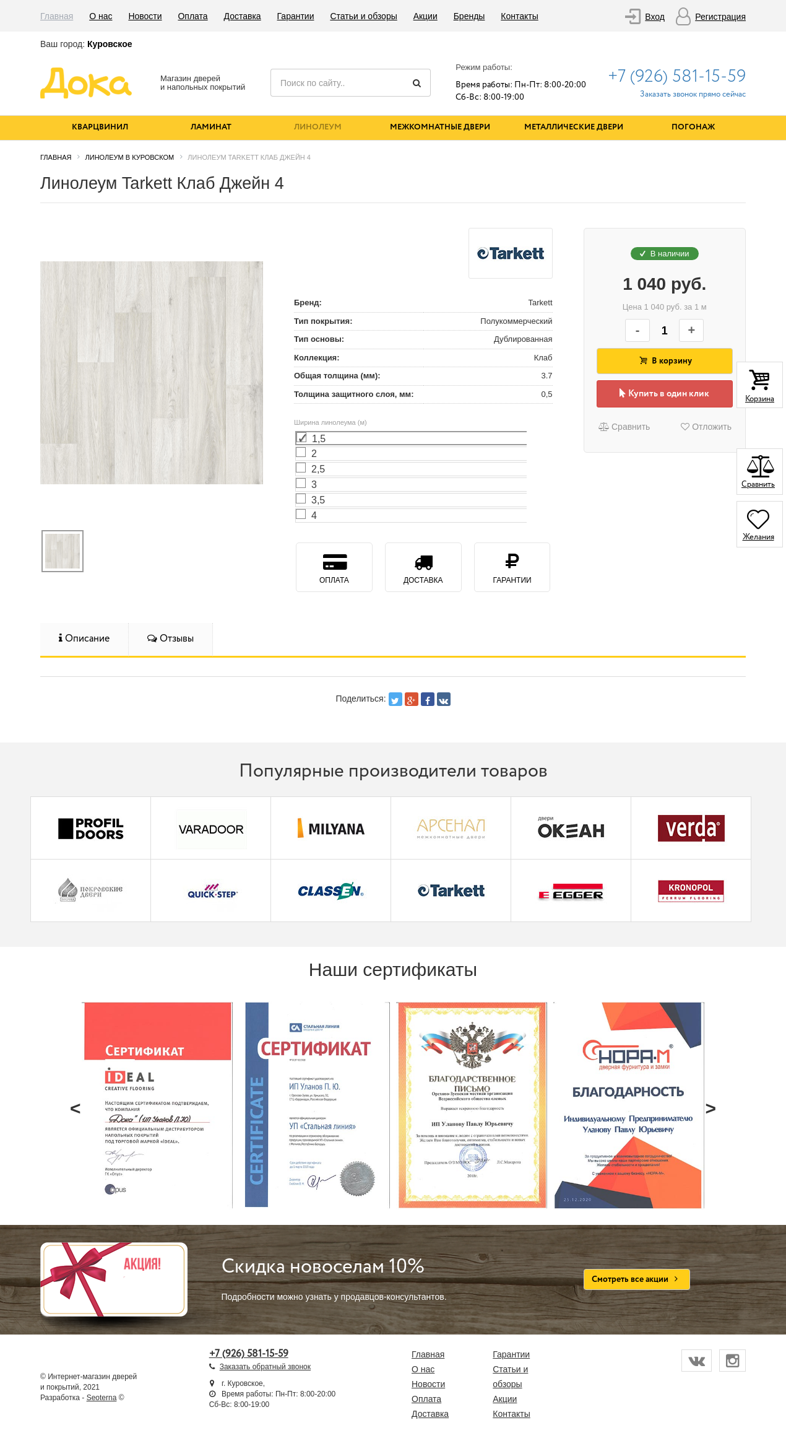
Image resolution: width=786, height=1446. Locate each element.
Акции (425, 16)
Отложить (706, 427)
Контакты (519, 16)
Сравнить (623, 427)
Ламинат (211, 127)
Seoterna (102, 1397)
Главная (56, 16)
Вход (655, 17)
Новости (145, 16)
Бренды (469, 16)
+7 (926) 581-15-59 (677, 77)
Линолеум (318, 127)
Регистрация (720, 17)
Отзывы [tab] (170, 639)
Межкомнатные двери (440, 127)
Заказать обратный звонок (265, 1366)
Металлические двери (573, 127)
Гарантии (295, 16)
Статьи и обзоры (363, 16)
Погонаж (693, 127)
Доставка (242, 16)
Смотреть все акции (637, 1279)
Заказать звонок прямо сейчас (693, 94)
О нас (100, 16)
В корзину (664, 361)
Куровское (109, 44)
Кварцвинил (100, 127)
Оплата (192, 16)
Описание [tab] (84, 639)
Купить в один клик (664, 394)
